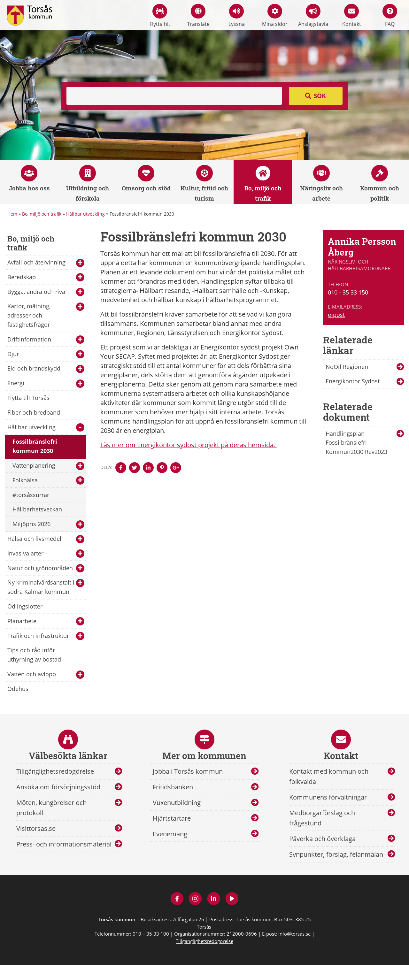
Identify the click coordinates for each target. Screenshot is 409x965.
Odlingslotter (24, 606)
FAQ (389, 15)
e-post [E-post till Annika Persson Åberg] (336, 314)
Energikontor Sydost (353, 381)
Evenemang (170, 834)
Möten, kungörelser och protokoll (51, 807)
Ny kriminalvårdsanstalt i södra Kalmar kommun (45, 586)
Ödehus (17, 689)
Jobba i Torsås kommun (188, 771)
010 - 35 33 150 (348, 292)
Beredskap (45, 277)
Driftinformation (45, 339)
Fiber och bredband (33, 412)
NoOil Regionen (347, 367)
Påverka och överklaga (322, 838)
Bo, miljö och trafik (41, 214)
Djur (45, 354)
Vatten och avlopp (45, 674)
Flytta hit (160, 15)
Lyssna (236, 15)
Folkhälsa (48, 480)
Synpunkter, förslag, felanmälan (336, 854)
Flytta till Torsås (28, 398)
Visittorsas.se (36, 828)
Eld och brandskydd (45, 368)
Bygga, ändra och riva (45, 292)
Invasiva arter (45, 553)
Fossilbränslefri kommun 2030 (34, 446)
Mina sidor (275, 15)
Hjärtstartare (172, 818)
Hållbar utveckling (85, 214)
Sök (320, 96)
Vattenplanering (48, 466)
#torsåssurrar (30, 495)
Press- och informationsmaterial (64, 844)
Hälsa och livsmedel (45, 539)
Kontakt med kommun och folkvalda (328, 776)
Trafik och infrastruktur (45, 636)
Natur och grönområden (45, 568)
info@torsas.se (294, 934)
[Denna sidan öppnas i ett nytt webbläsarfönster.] (120, 467)
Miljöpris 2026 (48, 524)
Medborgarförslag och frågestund (322, 817)
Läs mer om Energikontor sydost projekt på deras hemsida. (188, 444)
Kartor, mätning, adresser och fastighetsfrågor (45, 315)
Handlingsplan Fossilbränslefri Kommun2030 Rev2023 (356, 443)
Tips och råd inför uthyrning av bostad (34, 654)
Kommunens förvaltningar (328, 797)
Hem (12, 214)
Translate (198, 15)
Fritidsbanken (173, 787)
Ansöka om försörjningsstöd (58, 787)
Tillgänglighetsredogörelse (55, 771)
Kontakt (351, 15)
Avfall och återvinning (45, 262)
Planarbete (45, 621)
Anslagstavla (313, 15)
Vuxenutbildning (177, 802)
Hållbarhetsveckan (37, 509)
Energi (45, 383)
